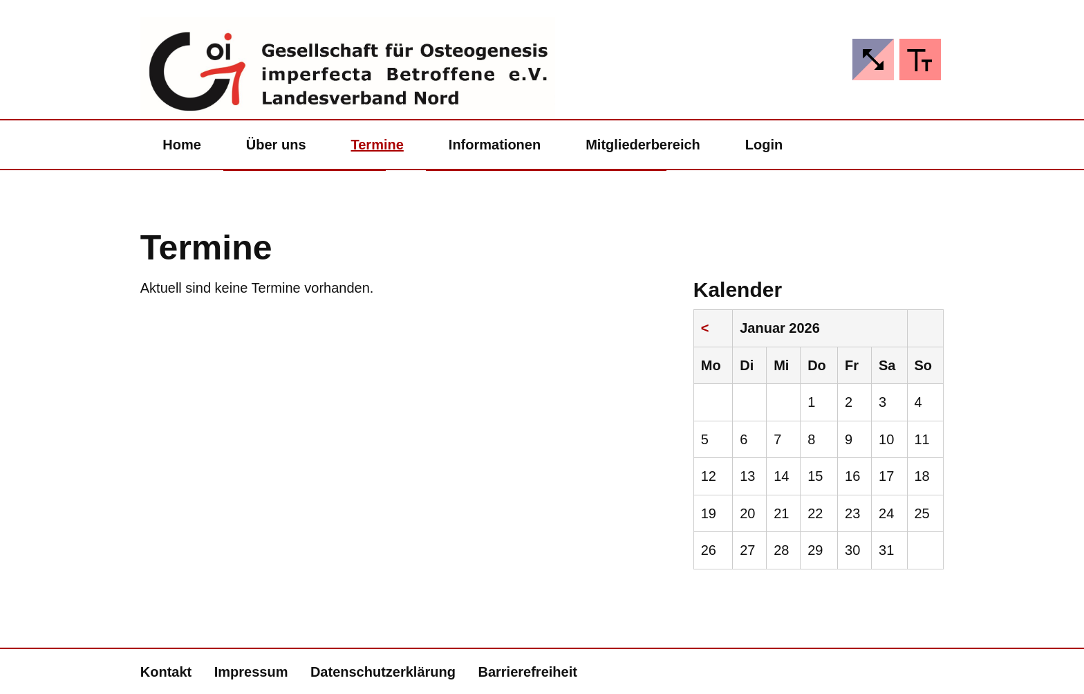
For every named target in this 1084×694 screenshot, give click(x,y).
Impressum (251, 671)
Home (181, 144)
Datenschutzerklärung (383, 671)
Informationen (495, 144)
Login (764, 144)
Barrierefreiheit (527, 671)
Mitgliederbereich (643, 144)
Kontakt (165, 671)
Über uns (276, 144)
